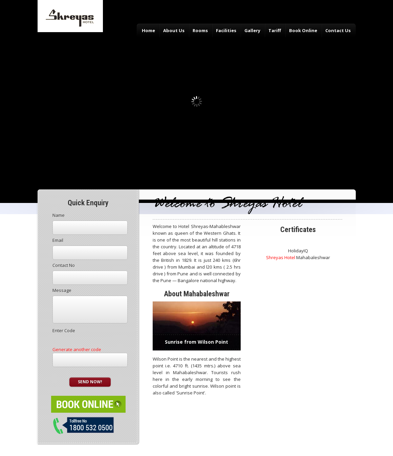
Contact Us (338, 30)
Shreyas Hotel (280, 257)
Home (148, 30)
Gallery (252, 30)
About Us (173, 30)
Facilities (226, 30)
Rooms (200, 30)
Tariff (274, 30)
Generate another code (76, 349)
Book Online (303, 30)
